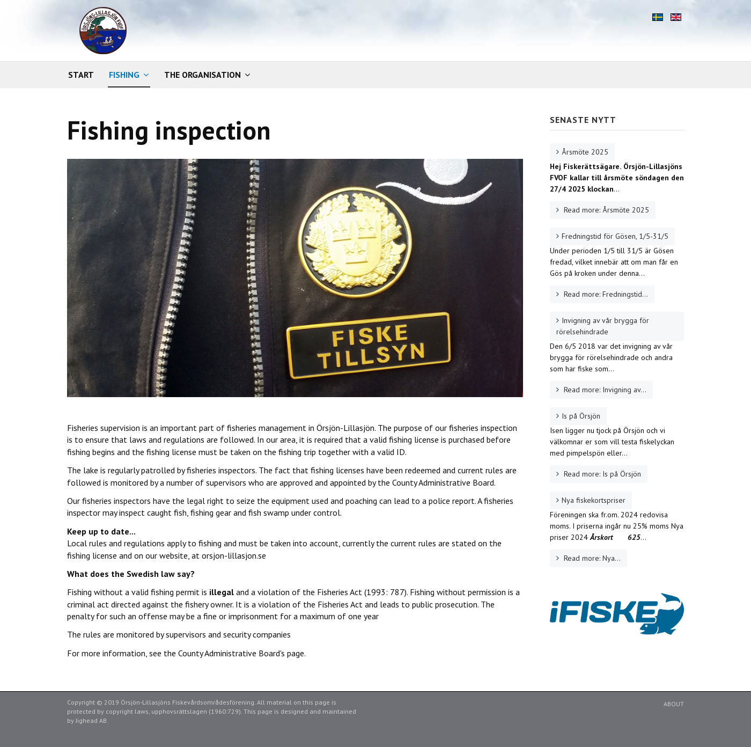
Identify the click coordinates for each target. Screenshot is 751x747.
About (674, 704)
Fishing (124, 74)
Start (81, 74)
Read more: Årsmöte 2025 (605, 210)
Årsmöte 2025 (585, 152)
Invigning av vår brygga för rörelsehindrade (602, 326)
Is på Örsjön (581, 416)
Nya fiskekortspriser (593, 500)
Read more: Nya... (591, 558)
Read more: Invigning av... (604, 389)
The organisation (202, 74)
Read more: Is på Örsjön (601, 474)
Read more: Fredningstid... (605, 294)
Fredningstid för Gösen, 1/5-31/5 (615, 236)
